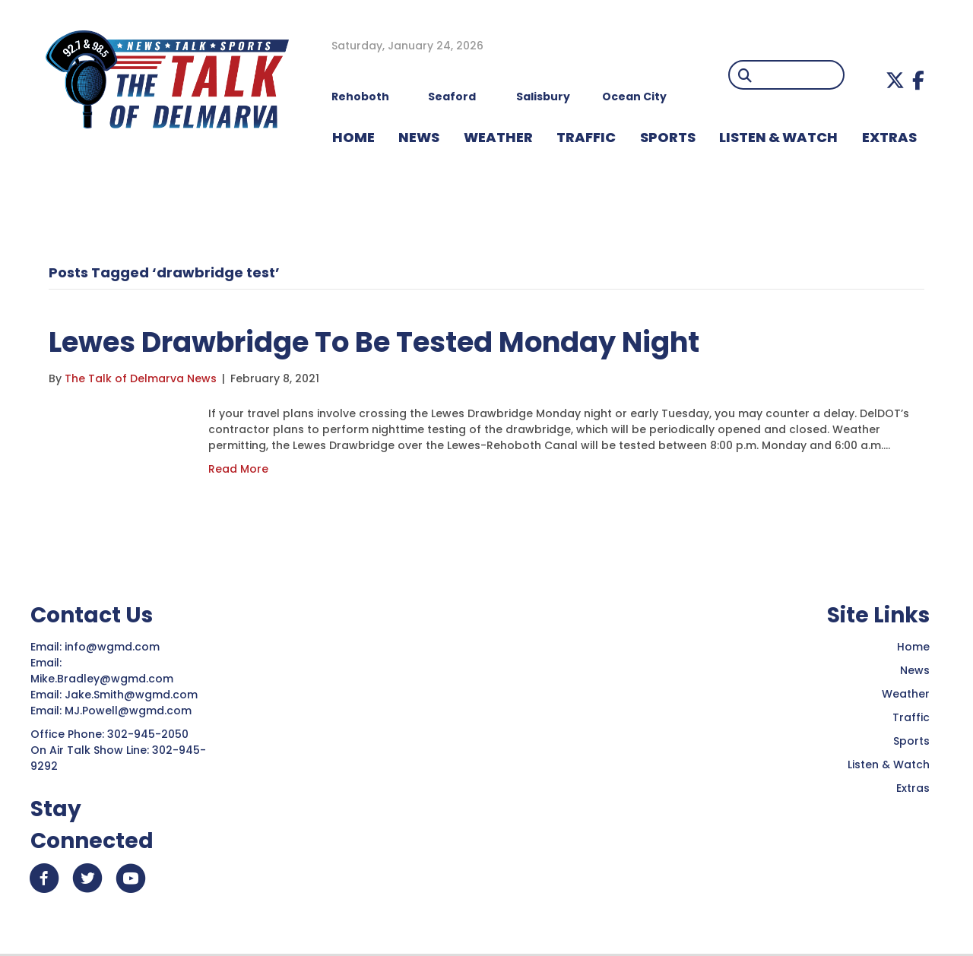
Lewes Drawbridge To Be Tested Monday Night (389, 341)
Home (913, 646)
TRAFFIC (586, 137)
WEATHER (498, 137)
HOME (353, 137)
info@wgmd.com (114, 646)
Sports (668, 137)
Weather (906, 693)
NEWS (418, 137)
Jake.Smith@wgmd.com (133, 694)
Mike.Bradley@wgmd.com (101, 678)
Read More (238, 468)
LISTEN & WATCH (778, 137)
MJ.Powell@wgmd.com (131, 710)
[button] (895, 80)
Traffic (911, 717)
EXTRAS (889, 137)
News (915, 670)
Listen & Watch (889, 764)
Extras (913, 788)
